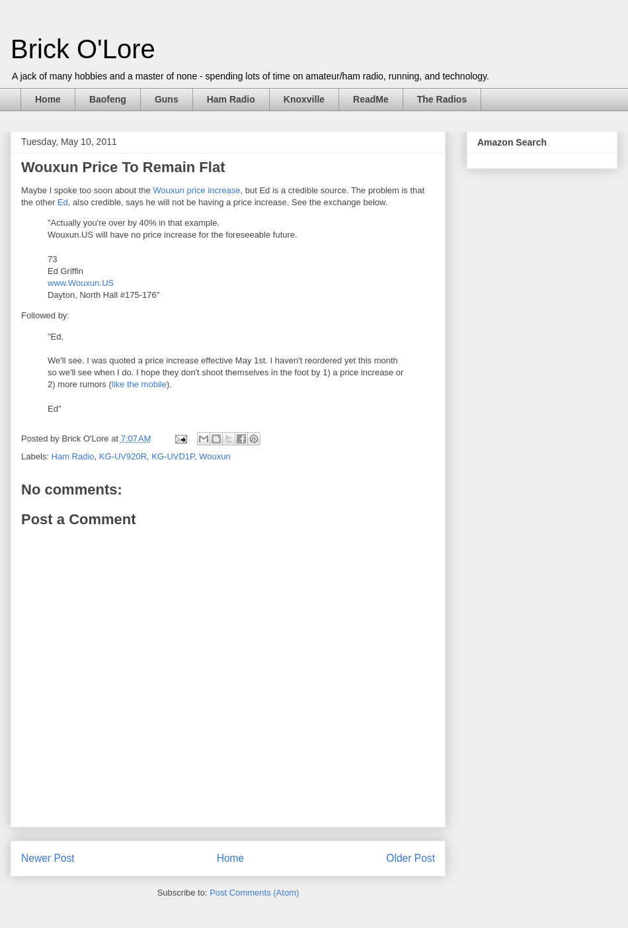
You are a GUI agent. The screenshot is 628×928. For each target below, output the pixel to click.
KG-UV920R (123, 456)
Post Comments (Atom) (254, 893)
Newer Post (48, 858)
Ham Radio (231, 99)
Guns (166, 99)
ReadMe (371, 99)
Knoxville (304, 99)
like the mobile (139, 384)
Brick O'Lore (83, 49)
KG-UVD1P (172, 456)
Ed (63, 202)
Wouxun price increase (196, 190)
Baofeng (107, 99)
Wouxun (214, 456)
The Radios (442, 99)
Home (48, 99)
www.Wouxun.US (81, 283)
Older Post (410, 858)
